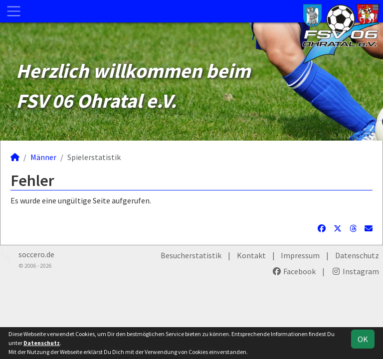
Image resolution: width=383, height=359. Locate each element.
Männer (43, 157)
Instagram (355, 271)
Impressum (300, 255)
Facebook (294, 271)
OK (363, 339)
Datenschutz (357, 255)
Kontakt (251, 255)
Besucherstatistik (191, 255)
